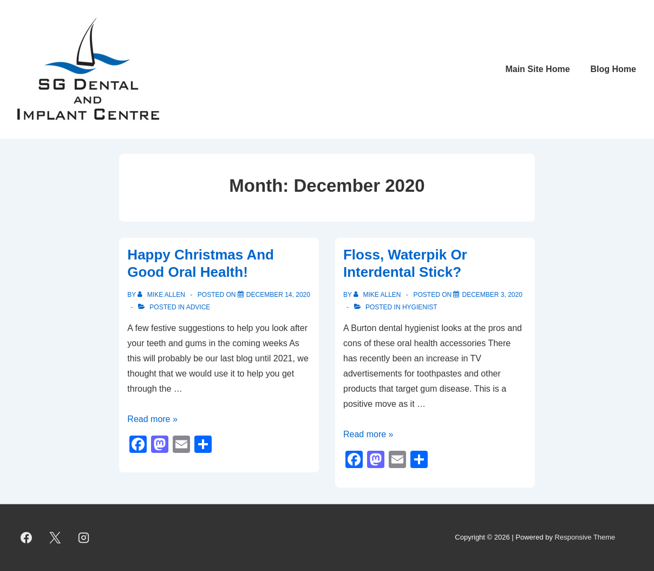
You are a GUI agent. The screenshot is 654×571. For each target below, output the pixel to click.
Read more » (152, 419)
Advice (198, 307)
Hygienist (419, 307)
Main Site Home (537, 69)
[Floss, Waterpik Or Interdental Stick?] (492, 295)
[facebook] (26, 538)
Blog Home (613, 69)
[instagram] (84, 538)
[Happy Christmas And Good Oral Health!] (278, 295)
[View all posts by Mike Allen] (162, 295)
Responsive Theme (585, 537)
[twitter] (55, 538)
